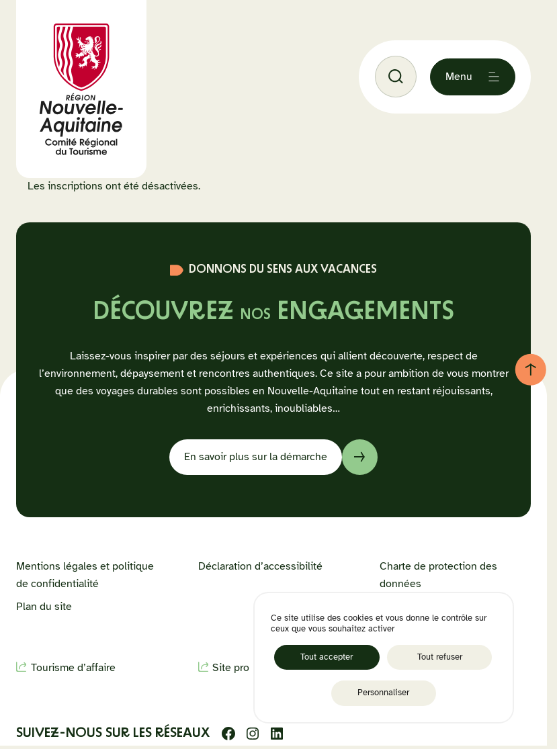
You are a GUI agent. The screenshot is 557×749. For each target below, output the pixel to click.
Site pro (230, 667)
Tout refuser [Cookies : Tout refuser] (439, 657)
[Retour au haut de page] (530, 369)
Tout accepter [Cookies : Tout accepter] (326, 657)
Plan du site (44, 606)
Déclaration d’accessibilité (260, 566)
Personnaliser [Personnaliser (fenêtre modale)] (383, 692)
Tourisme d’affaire (73, 667)
